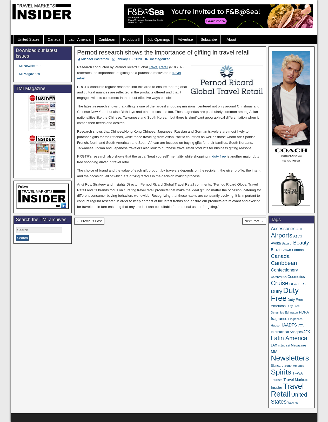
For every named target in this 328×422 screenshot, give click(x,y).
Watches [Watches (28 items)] (292, 402)
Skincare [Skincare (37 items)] (277, 365)
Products (130, 39)
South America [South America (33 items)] (294, 365)
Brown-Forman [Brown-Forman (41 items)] (293, 250)
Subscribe (209, 39)
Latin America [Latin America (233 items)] (289, 338)
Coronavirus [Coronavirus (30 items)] (278, 276)
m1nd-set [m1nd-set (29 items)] (284, 345)
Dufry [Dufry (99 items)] (276, 291)
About (231, 39)
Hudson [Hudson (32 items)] (276, 325)
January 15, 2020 (129, 59)
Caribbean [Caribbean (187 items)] (284, 263)
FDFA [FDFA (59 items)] (304, 312)
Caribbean (106, 39)
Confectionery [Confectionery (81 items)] (284, 270)
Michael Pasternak (95, 59)
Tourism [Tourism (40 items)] (277, 380)
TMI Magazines (28, 74)
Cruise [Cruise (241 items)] (279, 283)
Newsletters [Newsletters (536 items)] (290, 358)
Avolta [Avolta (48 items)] (276, 243)
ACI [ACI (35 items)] (299, 229)
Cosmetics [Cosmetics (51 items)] (296, 277)
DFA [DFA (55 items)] (293, 284)
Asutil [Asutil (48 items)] (297, 236)
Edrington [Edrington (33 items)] (291, 312)
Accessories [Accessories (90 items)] (283, 228)
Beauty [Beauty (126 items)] (301, 243)
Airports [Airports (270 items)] (281, 235)
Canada (54, 39)
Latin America (80, 39)
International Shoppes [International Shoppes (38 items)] (287, 332)
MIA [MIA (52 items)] (274, 352)
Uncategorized (159, 59)
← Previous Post (89, 221)
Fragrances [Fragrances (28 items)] (295, 319)
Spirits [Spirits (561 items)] (281, 372)
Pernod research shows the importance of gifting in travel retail (163, 52)
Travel (153, 67)
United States (28, 39)
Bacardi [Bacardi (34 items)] (287, 243)
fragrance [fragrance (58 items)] (279, 318)
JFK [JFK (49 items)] (307, 332)
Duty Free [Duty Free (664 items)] (285, 294)
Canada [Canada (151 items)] (280, 256)
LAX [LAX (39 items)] (274, 345)
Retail (163, 67)
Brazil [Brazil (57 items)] (275, 250)
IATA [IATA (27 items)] (300, 325)
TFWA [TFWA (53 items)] (297, 373)
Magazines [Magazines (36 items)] (298, 345)
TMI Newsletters (29, 66)
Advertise (185, 39)
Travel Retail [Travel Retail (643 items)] (287, 390)
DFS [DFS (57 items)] (301, 284)
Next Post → (254, 221)
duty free (219, 156)
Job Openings (159, 39)
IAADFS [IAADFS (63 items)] (289, 325)
